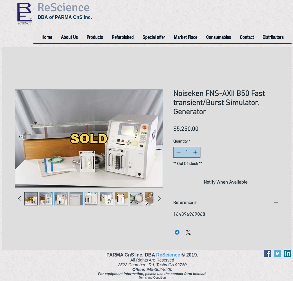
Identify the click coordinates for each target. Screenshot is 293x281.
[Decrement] (178, 152)
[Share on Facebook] (177, 232)
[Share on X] (188, 232)
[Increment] (196, 152)
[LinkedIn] (287, 253)
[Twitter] (277, 253)
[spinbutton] (187, 152)
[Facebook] (267, 253)
